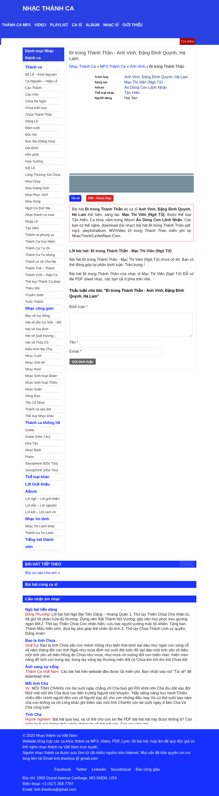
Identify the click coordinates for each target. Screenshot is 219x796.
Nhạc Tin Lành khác (40, 526)
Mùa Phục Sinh (36, 195)
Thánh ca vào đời (38, 409)
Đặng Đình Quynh (157, 77)
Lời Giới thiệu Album (37, 487)
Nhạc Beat (33, 450)
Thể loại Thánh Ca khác (43, 281)
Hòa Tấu (31, 443)
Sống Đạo (32, 396)
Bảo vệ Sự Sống (37, 316)
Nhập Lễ (31, 221)
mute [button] (161, 184)
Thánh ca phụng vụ (39, 235)
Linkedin (99, 769)
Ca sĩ (77, 25)
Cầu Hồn (32, 94)
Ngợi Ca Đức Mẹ (37, 208)
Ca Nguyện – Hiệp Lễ (41, 81)
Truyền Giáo (34, 295)
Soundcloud (121, 769)
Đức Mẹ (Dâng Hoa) (40, 141)
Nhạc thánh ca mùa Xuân (39, 215)
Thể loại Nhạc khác (39, 416)
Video (40, 25)
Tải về (75, 198)
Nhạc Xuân (33, 389)
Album (93, 25)
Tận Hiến (132, 93)
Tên (73, 342)
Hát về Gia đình (37, 329)
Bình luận (78, 307)
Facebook (62, 769)
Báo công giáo (148, 769)
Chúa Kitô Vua (36, 108)
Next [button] (100, 185)
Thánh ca (33, 67)
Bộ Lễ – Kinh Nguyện (41, 74)
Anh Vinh (137, 66)
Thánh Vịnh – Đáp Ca (41, 275)
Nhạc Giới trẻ (35, 362)
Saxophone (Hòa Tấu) (41, 470)
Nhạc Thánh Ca (48, 8)
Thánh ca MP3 (16, 25)
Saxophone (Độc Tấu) (41, 463)
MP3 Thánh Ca (113, 66)
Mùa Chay (32, 181)
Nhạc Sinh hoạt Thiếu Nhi (41, 383)
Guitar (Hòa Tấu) (37, 437)
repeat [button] (115, 185)
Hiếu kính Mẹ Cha (38, 349)
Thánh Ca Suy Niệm (40, 241)
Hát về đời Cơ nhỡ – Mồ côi (43, 323)
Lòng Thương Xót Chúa (42, 175)
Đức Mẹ (31, 134)
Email (75, 351)
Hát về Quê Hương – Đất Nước (40, 336)
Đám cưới (32, 128)
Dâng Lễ (31, 121)
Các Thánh (33, 88)
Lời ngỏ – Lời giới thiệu (42, 499)
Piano (29, 457)
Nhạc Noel (33, 369)
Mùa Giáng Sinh (37, 188)
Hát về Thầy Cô (36, 342)
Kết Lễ (30, 168)
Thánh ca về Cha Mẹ (40, 261)
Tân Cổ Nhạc (35, 402)
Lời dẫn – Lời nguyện (41, 505)
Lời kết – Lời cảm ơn (40, 512)
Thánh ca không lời (42, 423)
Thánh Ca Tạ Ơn (37, 248)
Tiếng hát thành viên (39, 543)
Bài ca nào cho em (41, 573)
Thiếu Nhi (32, 288)
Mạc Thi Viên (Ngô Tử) (143, 82)
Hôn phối (32, 155)
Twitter (81, 769)
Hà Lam (181, 77)
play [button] (88, 184)
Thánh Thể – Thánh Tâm (40, 269)
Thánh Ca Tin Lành (39, 533)
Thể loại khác (37, 477)
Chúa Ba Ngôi (35, 101)
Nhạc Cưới (33, 356)
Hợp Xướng (34, 161)
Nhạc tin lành (37, 519)
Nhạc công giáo (39, 308)
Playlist (59, 25)
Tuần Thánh (34, 302)
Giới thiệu (132, 25)
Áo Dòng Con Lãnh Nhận (145, 87)
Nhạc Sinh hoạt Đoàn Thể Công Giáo (41, 376)
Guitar (29, 430)
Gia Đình (31, 148)
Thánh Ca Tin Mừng (40, 255)
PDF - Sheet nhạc (100, 198)
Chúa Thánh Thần (38, 114)
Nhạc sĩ (111, 25)
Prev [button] (76, 185)
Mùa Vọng (32, 201)
